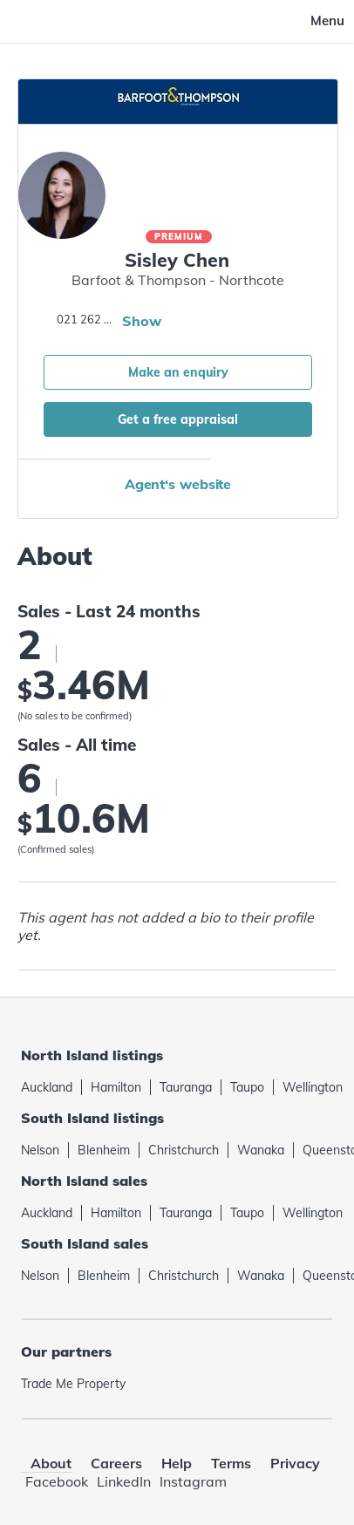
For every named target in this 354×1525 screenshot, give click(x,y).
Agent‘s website (178, 484)
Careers (116, 1463)
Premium (178, 236)
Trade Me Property (73, 1384)
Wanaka (260, 1150)
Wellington (313, 1087)
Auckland (46, 1087)
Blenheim (104, 1150)
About (51, 1463)
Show (141, 321)
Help (176, 1463)
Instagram (193, 1481)
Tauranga (186, 1087)
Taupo (247, 1087)
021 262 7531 (87, 319)
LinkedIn (124, 1481)
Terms (231, 1463)
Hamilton (116, 1087)
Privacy (295, 1463)
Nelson (40, 1150)
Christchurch (183, 1150)
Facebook (56, 1481)
